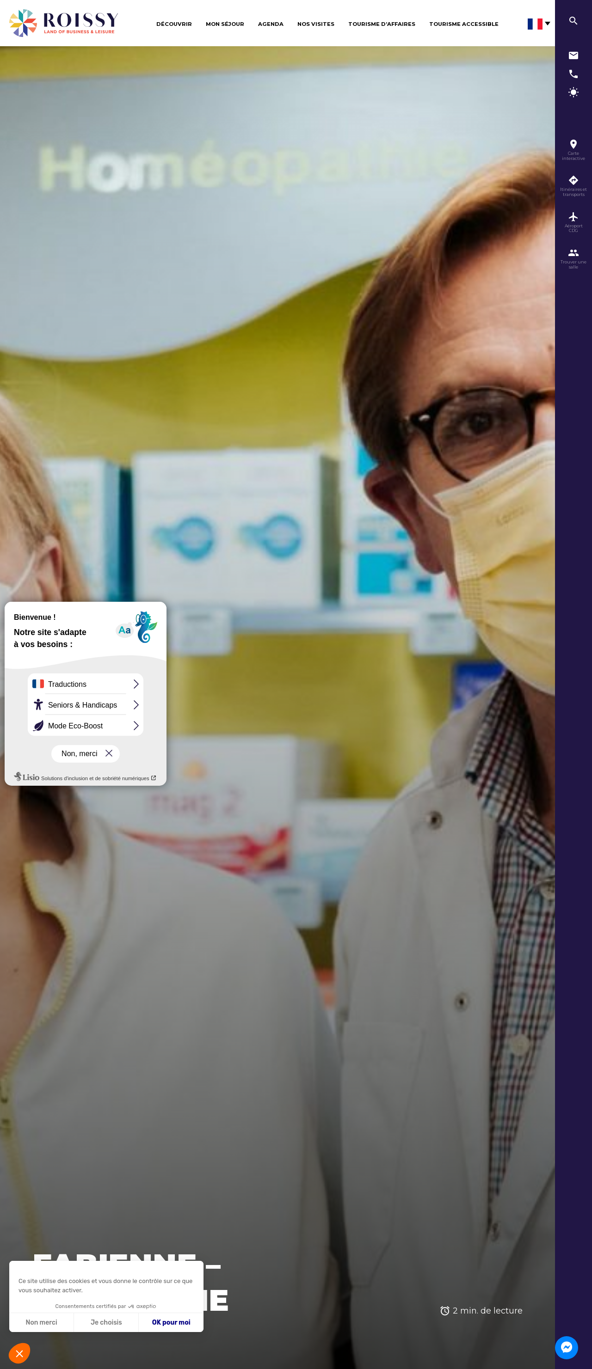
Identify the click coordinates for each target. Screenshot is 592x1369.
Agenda (271, 24)
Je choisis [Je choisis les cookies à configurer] (106, 1322)
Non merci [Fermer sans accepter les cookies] (41, 1322)
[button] (19, 1353)
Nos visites (315, 24)
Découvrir (174, 24)
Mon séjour (225, 24)
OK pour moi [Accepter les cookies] (171, 1322)
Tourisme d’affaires (381, 24)
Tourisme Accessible (464, 24)
